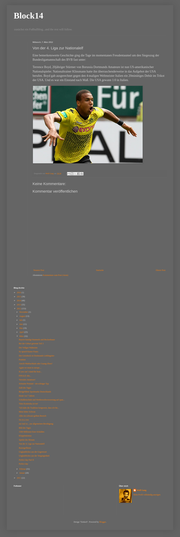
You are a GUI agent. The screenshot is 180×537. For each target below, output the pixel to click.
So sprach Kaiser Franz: (29, 351)
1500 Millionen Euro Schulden (31, 432)
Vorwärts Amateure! (27, 380)
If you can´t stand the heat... (30, 371)
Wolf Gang (141, 490)
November (24, 312)
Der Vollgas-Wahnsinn (28, 347)
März (21, 336)
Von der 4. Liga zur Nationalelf (32, 444)
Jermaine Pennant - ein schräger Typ (34, 383)
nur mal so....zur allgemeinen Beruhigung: (36, 424)
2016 (19, 292)
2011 (19, 478)
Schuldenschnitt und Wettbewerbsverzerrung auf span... (42, 400)
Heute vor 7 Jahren (26, 396)
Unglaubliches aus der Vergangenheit (34, 456)
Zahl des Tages (25, 388)
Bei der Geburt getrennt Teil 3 (31, 343)
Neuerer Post (38, 270)
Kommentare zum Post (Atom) (55, 275)
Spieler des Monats (27, 440)
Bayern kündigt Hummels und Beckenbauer (37, 339)
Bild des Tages (25, 428)
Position (22, 359)
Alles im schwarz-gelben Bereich (32, 416)
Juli (21, 320)
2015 (19, 296)
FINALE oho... (25, 376)
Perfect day (23, 464)
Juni (21, 324)
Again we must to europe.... (30, 368)
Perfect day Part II (26, 460)
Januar (22, 473)
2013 (19, 304)
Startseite (100, 270)
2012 (19, 308)
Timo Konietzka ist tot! (28, 403)
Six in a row (24, 420)
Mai (21, 328)
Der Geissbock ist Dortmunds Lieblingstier (36, 356)
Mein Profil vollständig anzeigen (146, 494)
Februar (22, 469)
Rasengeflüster (25, 448)
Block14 (28, 15)
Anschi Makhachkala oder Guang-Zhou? (35, 363)
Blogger (102, 522)
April (21, 332)
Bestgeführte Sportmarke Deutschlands (35, 391)
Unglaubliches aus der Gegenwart (33, 452)
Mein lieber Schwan (27, 412)
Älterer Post (160, 270)
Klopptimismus (25, 436)
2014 (19, 300)
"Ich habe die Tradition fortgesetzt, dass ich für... (39, 408)
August (22, 316)
